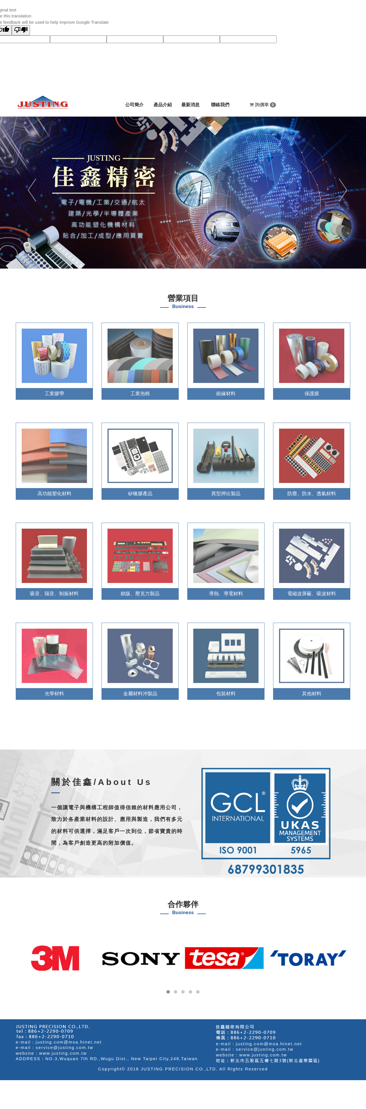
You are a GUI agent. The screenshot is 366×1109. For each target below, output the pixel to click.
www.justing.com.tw (63, 1053)
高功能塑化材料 (54, 490)
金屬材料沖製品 (140, 690)
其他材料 (311, 690)
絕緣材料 (226, 390)
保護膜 (312, 390)
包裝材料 (226, 690)
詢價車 (262, 105)
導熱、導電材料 (226, 590)
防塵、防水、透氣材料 (311, 490)
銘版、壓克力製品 (140, 590)
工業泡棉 (140, 390)
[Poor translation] (21, 30)
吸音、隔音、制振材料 (54, 590)
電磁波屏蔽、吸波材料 (311, 590)
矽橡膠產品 (140, 490)
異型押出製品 (225, 490)
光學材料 (54, 690)
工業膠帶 (54, 390)
